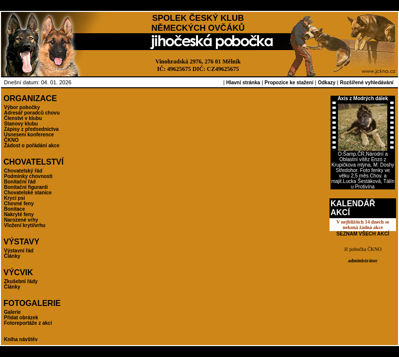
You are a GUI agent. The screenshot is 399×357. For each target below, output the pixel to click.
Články (12, 256)
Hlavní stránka (243, 82)
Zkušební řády (21, 281)
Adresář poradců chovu (32, 113)
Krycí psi (14, 198)
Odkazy (326, 82)
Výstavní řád (18, 250)
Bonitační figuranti (26, 187)
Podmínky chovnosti (28, 176)
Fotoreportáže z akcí (28, 323)
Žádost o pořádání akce (32, 145)
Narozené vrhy (21, 220)
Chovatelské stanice (28, 192)
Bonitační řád (20, 181)
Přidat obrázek (21, 317)
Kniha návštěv (21, 339)
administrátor (362, 260)
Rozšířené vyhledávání (367, 82)
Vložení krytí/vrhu (24, 225)
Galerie (12, 312)
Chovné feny (19, 203)
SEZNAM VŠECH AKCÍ (362, 234)
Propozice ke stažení (289, 82)
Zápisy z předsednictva (31, 129)
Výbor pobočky (22, 107)
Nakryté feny (19, 214)
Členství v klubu (23, 118)
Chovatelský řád (23, 171)
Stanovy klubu (21, 123)
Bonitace (14, 209)
